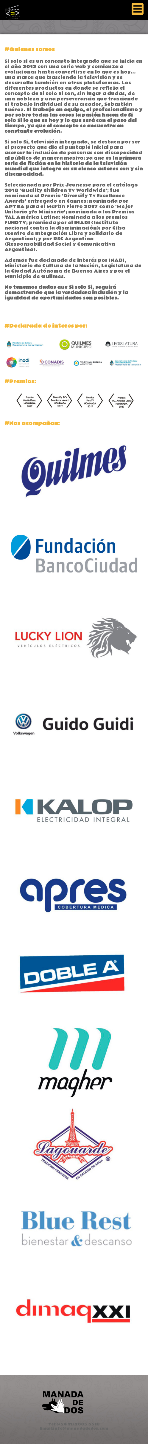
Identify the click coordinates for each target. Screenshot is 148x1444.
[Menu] (137, 9)
